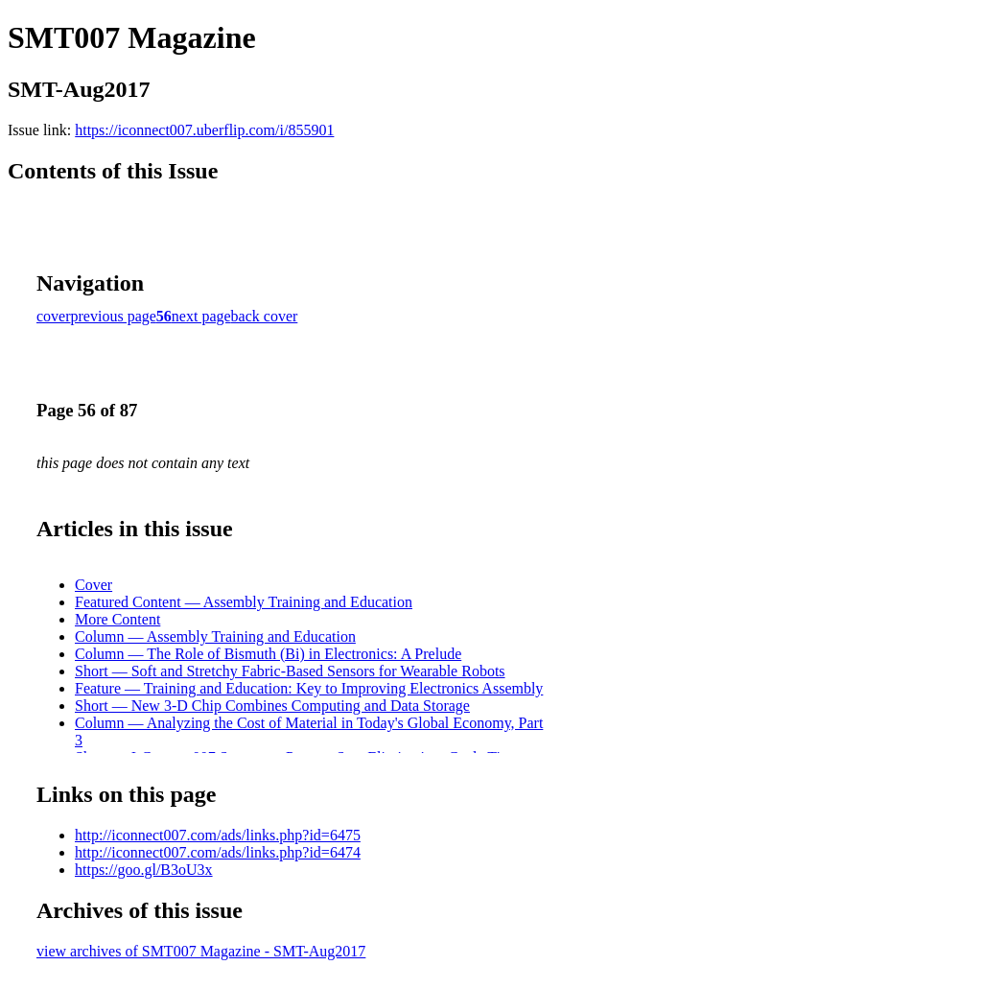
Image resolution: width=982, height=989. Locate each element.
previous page (113, 316)
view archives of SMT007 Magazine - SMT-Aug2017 (200, 951)
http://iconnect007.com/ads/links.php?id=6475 (218, 835)
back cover (264, 316)
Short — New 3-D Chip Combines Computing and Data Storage (272, 705)
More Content (117, 619)
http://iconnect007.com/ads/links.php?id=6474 (218, 852)
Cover (93, 585)
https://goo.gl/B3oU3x (144, 869)
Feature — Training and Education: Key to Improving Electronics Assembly (309, 688)
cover (53, 316)
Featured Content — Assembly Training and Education (243, 602)
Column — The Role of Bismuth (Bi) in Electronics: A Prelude (268, 654)
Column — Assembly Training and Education (215, 636)
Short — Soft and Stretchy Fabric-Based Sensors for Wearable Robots (290, 671)
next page (201, 316)
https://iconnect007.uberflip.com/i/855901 (204, 130)
